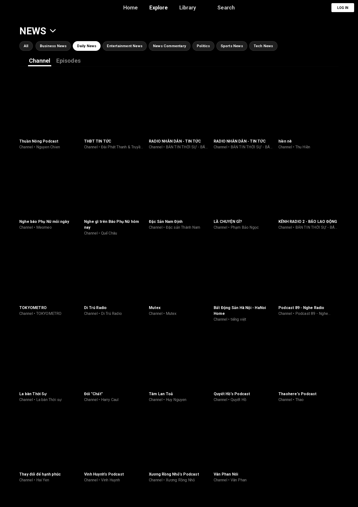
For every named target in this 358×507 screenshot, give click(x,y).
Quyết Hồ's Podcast (232, 394)
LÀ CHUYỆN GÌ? (228, 221)
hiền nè (285, 141)
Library (187, 8)
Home (130, 8)
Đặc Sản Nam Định (166, 221)
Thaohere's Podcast (297, 394)
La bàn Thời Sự (33, 394)
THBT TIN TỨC (97, 141)
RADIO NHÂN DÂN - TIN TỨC (175, 141)
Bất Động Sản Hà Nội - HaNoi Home (240, 310)
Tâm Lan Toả (161, 394)
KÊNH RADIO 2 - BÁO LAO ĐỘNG (307, 221)
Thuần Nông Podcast (38, 141)
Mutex (155, 307)
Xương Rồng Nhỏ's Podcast (174, 474)
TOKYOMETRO (33, 307)
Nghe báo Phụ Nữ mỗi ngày (44, 221)
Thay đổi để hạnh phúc (40, 474)
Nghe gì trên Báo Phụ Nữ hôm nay (111, 224)
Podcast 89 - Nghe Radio (301, 307)
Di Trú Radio (95, 307)
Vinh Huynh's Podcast (104, 474)
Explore (158, 8)
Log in (342, 8)
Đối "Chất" (93, 394)
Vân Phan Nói (226, 474)
